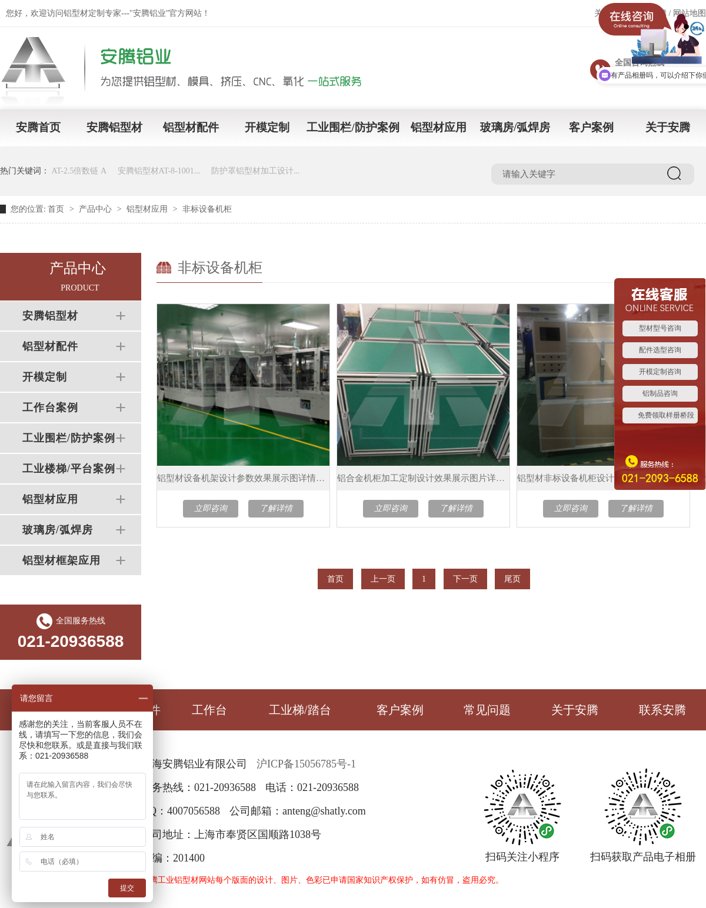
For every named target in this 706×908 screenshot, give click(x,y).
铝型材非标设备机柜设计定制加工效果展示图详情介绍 (603, 478)
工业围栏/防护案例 (353, 127)
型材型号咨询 (660, 328)
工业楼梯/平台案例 (68, 469)
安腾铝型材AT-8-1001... (159, 170)
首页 (56, 209)
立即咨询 (210, 508)
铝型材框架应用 (61, 560)
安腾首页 (38, 127)
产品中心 (95, 209)
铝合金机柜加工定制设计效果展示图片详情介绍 (423, 478)
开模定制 (267, 127)
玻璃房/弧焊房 (515, 127)
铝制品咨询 (660, 393)
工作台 (209, 709)
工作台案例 (50, 407)
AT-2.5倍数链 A (79, 170)
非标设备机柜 (207, 209)
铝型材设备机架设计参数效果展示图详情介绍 (243, 478)
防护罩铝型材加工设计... (255, 170)
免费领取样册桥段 (666, 415)
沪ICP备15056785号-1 (306, 764)
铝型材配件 (191, 127)
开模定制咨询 (660, 372)
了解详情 (275, 508)
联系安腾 (662, 709)
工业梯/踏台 (300, 709)
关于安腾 (667, 127)
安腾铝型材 (114, 127)
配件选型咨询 (660, 350)
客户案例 (591, 127)
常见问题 (487, 709)
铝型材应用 (439, 127)
